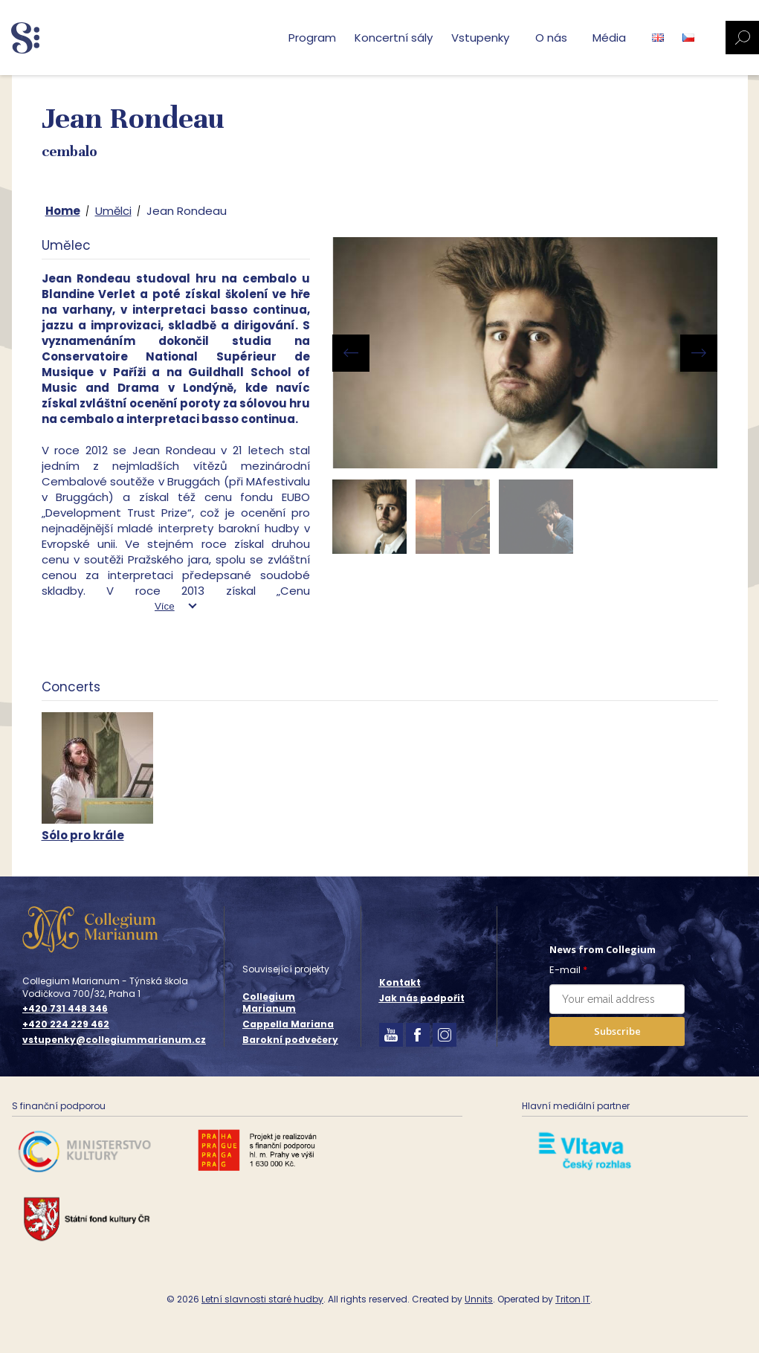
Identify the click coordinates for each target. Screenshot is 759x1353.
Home (62, 211)
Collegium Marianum (269, 1002)
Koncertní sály (394, 37)
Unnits (479, 1299)
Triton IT (572, 1299)
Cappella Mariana (288, 1024)
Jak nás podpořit (422, 998)
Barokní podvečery (290, 1039)
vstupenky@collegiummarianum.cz (114, 1040)
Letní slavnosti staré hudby (262, 1299)
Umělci (113, 211)
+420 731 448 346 (65, 1009)
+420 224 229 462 (65, 1024)
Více (165, 606)
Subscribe (617, 1031)
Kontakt (400, 982)
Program (312, 37)
